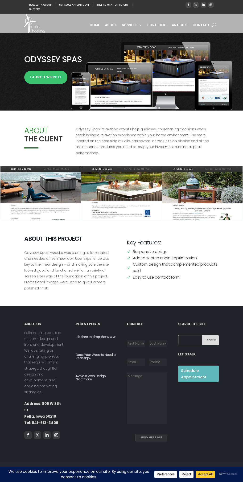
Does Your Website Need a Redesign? (95, 356)
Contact (201, 25)
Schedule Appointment (74, 5)
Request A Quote (40, 5)
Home (95, 25)
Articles (179, 25)
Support (35, 9)
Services (129, 25)
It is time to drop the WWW (95, 336)
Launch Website (46, 77)
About (111, 25)
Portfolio (157, 25)
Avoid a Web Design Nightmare (91, 378)
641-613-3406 (45, 422)
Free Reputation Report (112, 5)
